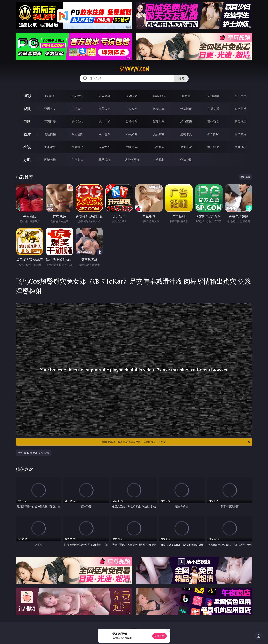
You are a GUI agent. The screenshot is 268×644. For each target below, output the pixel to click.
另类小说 (186, 147)
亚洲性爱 (50, 121)
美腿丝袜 (159, 134)
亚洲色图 (77, 134)
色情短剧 (186, 160)
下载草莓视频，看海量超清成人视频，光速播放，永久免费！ (175, 442)
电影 (27, 121)
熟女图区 (213, 134)
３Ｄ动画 (132, 109)
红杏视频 (159, 160)
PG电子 (50, 96)
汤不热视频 (131, 160)
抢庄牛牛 (240, 96)
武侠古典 (132, 147)
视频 (27, 108)
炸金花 (186, 96)
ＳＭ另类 (240, 109)
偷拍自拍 (77, 121)
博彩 (27, 95)
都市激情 (50, 147)
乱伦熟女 (213, 121)
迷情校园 (159, 147)
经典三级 (186, 121)
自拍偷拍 (77, 109)
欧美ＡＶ (104, 109)
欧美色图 (104, 134)
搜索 (181, 78)
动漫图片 (132, 134)
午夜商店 (77, 160)
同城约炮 (50, 160)
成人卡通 (104, 121)
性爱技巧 (240, 147)
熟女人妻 (159, 109)
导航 (27, 159)
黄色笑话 (213, 147)
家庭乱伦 (77, 147)
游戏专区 (132, 96)
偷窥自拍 (50, 134)
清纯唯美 (186, 134)
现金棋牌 (213, 96)
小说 (27, 146)
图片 (27, 134)
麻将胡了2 (159, 96)
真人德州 (77, 96)
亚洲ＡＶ (50, 109)
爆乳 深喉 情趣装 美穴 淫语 (33, 452)
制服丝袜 (159, 121)
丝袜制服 (186, 109)
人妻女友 (104, 147)
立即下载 (159, 636)
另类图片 (240, 134)
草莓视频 (104, 160)
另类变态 (240, 121)
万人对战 (104, 96)
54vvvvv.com (134, 69)
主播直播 (213, 109)
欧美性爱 (132, 121)
